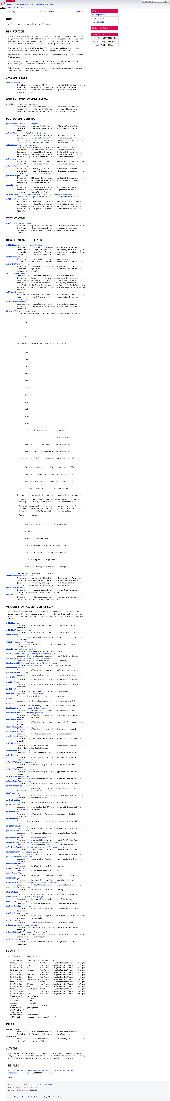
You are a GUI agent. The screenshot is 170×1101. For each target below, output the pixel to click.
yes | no (13, 159)
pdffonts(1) (72, 1070)
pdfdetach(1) (14, 1073)
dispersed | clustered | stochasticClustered (32, 882)
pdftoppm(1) (27, 1073)
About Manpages (21, 4)
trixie (9, 7)
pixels (17, 831)
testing (95, 42)
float (15, 800)
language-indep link (100, 15)
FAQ (32, 4)
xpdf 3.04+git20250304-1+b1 (45, 1085)
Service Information (44, 4)
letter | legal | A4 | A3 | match (27, 133)
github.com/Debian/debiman (30, 1097)
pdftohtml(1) (47, 1070)
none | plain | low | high (26, 708)
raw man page (98, 22)
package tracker (98, 18)
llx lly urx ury (21, 145)
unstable (95, 45)
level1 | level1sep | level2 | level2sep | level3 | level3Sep (39, 194)
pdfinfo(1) (60, 1070)
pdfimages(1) (52, 1073)
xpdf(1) (80, 499)
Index (9, 4)
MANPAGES (10, 1)
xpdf (13, 7)
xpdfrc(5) (10, 12)
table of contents (100, 28)
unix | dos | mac (17, 901)
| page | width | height (28, 245)
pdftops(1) (21, 1070)
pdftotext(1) (34, 1070)
